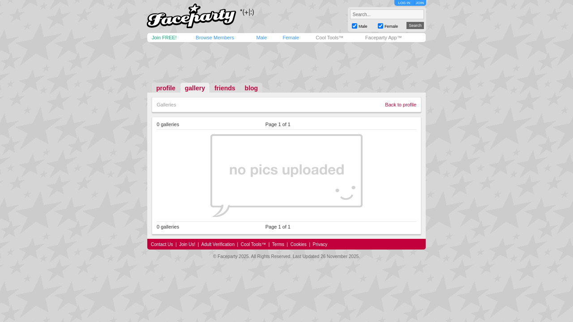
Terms (278, 244)
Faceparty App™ (383, 37)
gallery (195, 88)
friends (224, 88)
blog (251, 88)
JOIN (420, 3)
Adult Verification (218, 244)
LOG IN (404, 3)
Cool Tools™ (329, 37)
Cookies (299, 244)
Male (261, 37)
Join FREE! (164, 37)
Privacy (320, 244)
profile (165, 88)
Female (290, 37)
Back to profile (400, 104)
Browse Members (215, 37)
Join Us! (187, 244)
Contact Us (162, 244)
